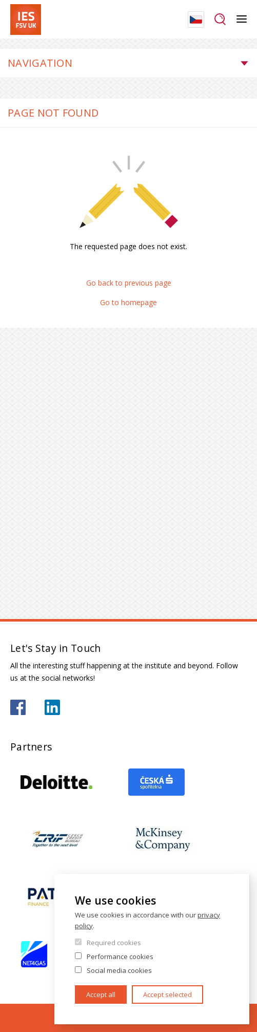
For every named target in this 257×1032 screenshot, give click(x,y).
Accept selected (167, 994)
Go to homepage (128, 302)
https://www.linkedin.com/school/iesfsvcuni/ (52, 707)
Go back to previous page (128, 283)
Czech (196, 19)
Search (220, 19)
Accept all (100, 994)
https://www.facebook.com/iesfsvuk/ (18, 707)
